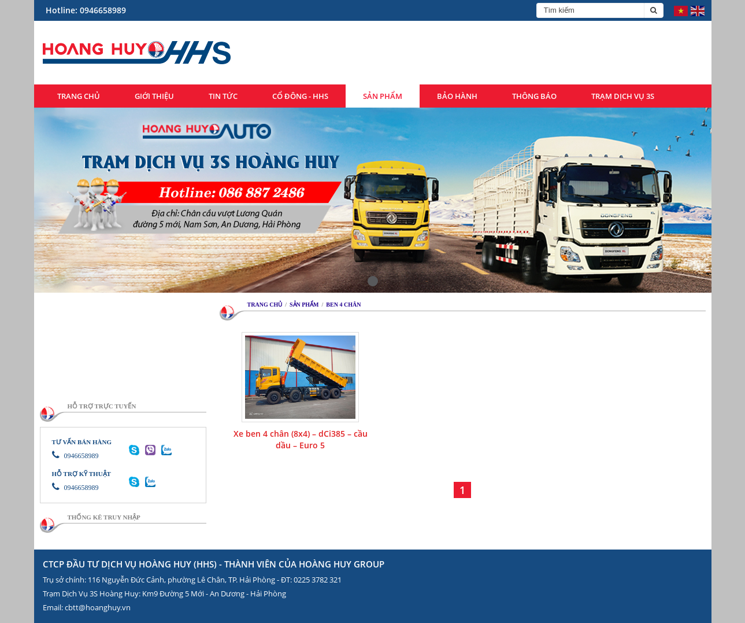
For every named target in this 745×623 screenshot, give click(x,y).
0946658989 (75, 456)
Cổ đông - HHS (300, 96)
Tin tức (223, 96)
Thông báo (534, 96)
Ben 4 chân (343, 304)
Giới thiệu (154, 96)
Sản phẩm (382, 96)
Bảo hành (457, 96)
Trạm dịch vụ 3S (622, 96)
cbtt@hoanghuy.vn (98, 607)
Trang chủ (78, 96)
